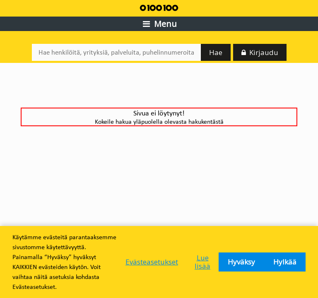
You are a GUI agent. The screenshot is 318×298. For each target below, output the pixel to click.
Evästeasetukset (151, 262)
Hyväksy (241, 262)
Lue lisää (202, 262)
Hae (215, 52)
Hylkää (284, 262)
